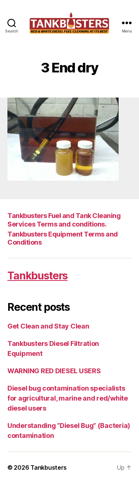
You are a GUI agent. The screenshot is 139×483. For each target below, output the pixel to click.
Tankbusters (37, 275)
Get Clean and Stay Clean (48, 326)
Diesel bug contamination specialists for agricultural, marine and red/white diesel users (67, 398)
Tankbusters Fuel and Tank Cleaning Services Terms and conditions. (63, 220)
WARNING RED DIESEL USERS (54, 371)
